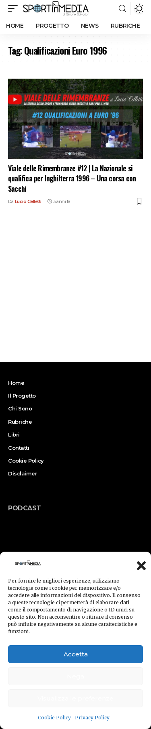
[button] (139, 563)
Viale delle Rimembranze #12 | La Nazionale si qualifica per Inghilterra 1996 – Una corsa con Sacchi (72, 178)
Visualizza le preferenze (75, 698)
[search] (122, 8)
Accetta (76, 654)
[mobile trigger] (15, 8)
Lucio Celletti (28, 201)
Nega (75, 676)
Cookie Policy (54, 718)
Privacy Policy (92, 718)
